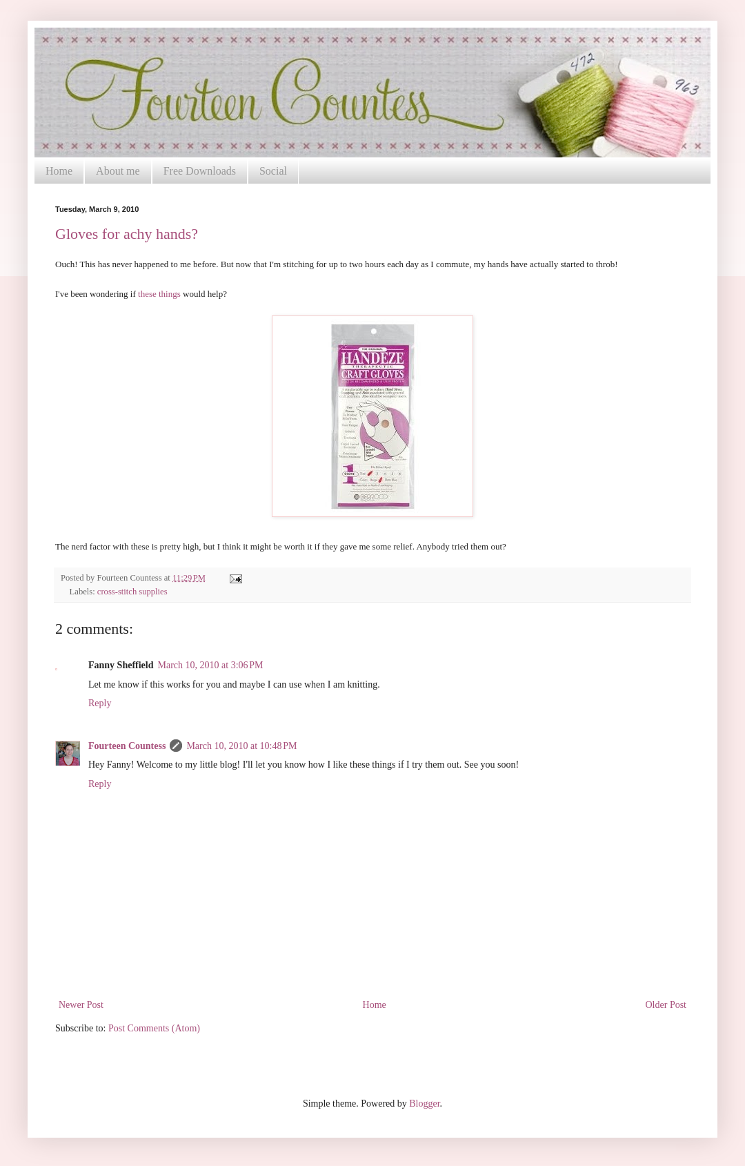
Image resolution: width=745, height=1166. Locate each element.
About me (118, 171)
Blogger (424, 1103)
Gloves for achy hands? (126, 233)
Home (59, 171)
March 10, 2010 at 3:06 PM (211, 665)
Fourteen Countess (127, 746)
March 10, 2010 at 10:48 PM (241, 746)
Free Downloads (199, 171)
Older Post (666, 1005)
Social (273, 171)
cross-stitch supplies (132, 591)
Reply (99, 703)
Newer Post (81, 1005)
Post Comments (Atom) (154, 1028)
